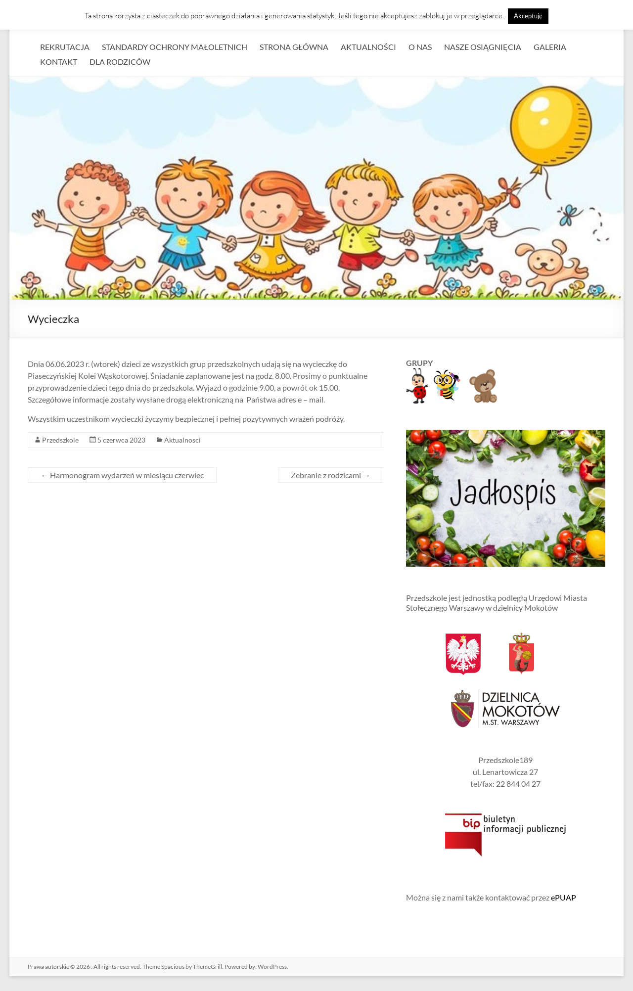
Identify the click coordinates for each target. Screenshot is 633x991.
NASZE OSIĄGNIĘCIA (482, 46)
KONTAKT (58, 61)
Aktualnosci (182, 440)
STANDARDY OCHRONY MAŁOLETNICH (174, 46)
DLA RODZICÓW (120, 61)
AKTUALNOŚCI (368, 46)
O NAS (420, 46)
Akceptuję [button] (528, 16)
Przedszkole (60, 440)
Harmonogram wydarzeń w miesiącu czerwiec (122, 475)
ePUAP (563, 897)
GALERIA (550, 46)
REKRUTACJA (65, 46)
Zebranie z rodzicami (330, 475)
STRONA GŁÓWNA (294, 46)
